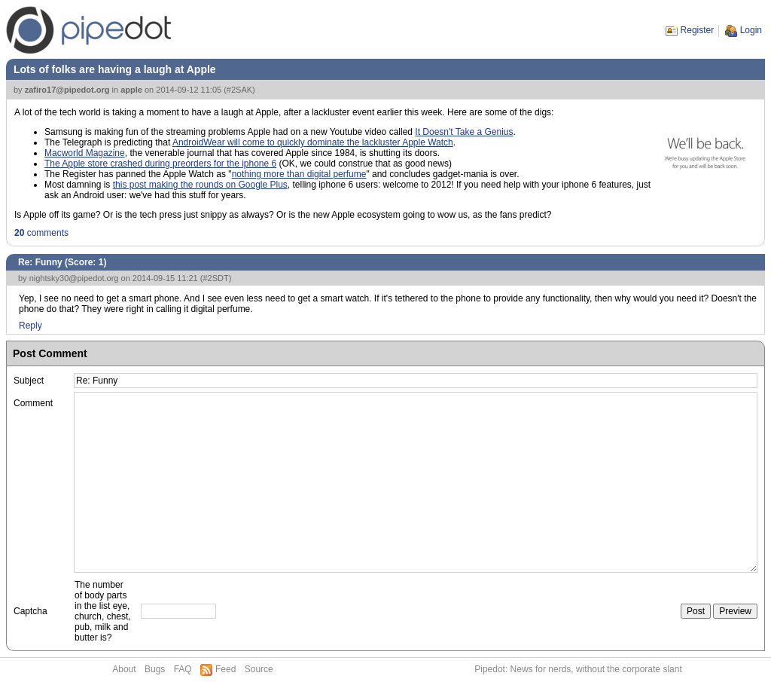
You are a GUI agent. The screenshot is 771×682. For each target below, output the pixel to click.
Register (698, 30)
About (124, 669)
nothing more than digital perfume (299, 174)
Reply (30, 325)
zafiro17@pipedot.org (67, 89)
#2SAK (239, 89)
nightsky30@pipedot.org (74, 278)
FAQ (183, 669)
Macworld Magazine (84, 153)
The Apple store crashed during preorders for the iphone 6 (160, 163)
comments (41, 233)
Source (259, 669)
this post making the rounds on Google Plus (200, 184)
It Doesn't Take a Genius (464, 132)
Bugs (155, 669)
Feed (225, 669)
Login (751, 30)
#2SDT (215, 278)
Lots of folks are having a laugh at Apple (115, 69)
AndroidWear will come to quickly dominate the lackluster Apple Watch (312, 142)
